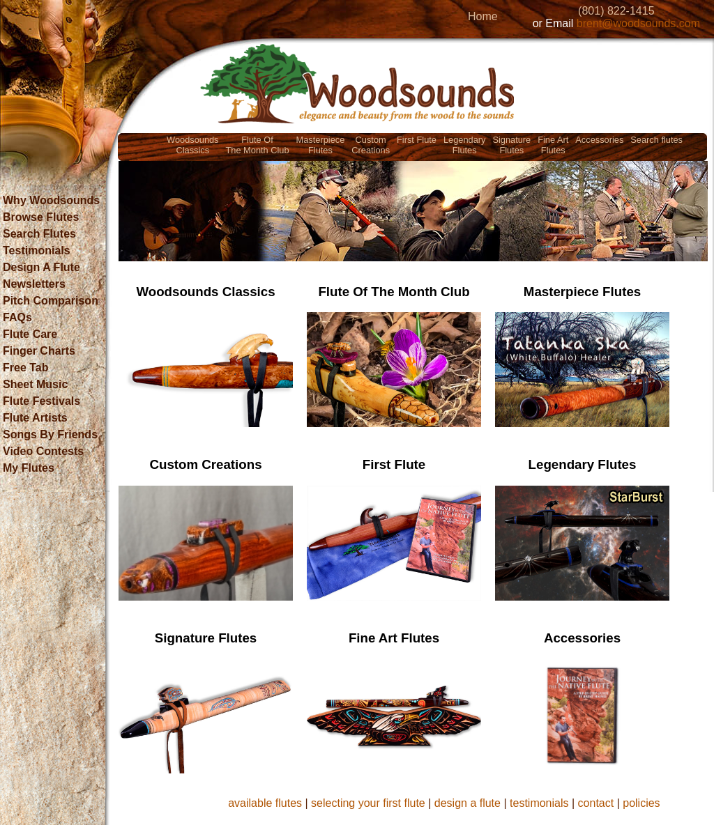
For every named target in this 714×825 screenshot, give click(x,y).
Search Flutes (39, 234)
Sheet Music (35, 384)
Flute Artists (35, 418)
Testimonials (36, 250)
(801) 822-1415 (616, 11)
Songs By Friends (50, 434)
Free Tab (26, 367)
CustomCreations (370, 144)
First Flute (416, 139)
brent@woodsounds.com (638, 23)
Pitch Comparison (50, 301)
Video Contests (43, 451)
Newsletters (34, 284)
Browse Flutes (41, 217)
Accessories (599, 139)
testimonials (539, 803)
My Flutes (28, 468)
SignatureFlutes (511, 144)
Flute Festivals (41, 401)
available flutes (265, 803)
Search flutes (656, 139)
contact (596, 803)
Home (483, 16)
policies (641, 803)
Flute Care (30, 334)
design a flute (467, 803)
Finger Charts (39, 351)
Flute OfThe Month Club (257, 144)
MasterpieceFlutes (320, 144)
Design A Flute (41, 267)
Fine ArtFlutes (553, 144)
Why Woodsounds (51, 200)
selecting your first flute (368, 803)
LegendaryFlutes (464, 144)
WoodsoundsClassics (192, 144)
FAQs (17, 317)
